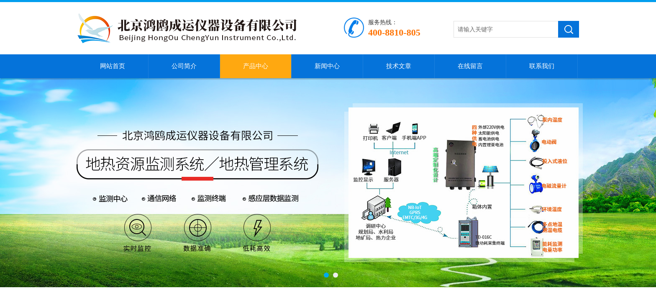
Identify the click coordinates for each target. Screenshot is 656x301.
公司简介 (184, 66)
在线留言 (470, 66)
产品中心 (255, 66)
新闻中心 (327, 66)
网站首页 (112, 66)
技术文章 (398, 66)
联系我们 (541, 66)
